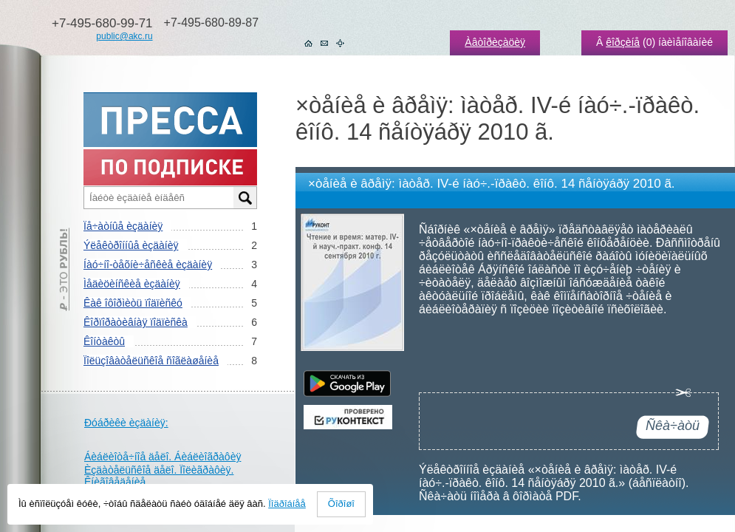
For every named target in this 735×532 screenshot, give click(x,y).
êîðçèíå (623, 42)
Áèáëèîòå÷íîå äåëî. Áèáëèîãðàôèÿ (162, 457)
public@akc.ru (124, 36)
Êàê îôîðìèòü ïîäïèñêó (132, 303)
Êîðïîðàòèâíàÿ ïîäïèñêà (135, 322)
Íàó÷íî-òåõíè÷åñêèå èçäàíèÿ (147, 264)
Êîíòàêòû (104, 341)
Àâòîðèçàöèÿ (495, 42)
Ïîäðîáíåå (287, 503)
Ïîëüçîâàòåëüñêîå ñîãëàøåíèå (151, 360)
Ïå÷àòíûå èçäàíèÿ (123, 226)
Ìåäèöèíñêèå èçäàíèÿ (131, 284)
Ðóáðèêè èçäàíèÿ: (126, 423)
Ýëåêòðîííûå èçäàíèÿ (130, 245)
